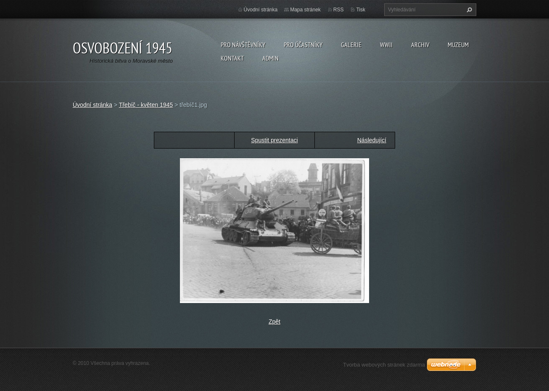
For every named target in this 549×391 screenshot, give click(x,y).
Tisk (360, 10)
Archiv (420, 44)
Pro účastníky (303, 44)
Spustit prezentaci (274, 140)
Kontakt (232, 58)
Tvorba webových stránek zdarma (384, 365)
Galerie (351, 44)
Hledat (468, 9)
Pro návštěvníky (243, 44)
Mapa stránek (305, 10)
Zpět (274, 321)
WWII (386, 44)
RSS (338, 10)
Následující (371, 140)
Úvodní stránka (261, 10)
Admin (270, 58)
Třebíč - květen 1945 (146, 104)
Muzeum (458, 44)
